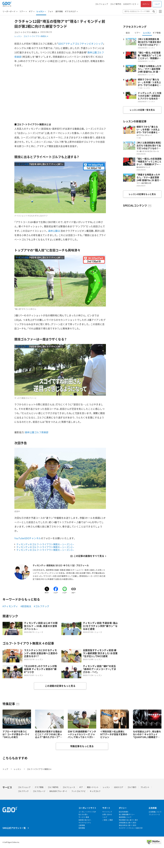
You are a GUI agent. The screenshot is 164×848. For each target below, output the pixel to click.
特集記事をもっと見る (82, 746)
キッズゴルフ (95, 791)
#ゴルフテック (41, 606)
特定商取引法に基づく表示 (128, 820)
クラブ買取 (39, 787)
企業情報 (82, 825)
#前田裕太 (26, 606)
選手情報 (59, 11)
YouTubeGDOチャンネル (27, 538)
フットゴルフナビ (78, 791)
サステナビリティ (85, 823)
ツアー (22, 11)
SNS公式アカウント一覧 (14, 828)
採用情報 (82, 828)
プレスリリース (154, 814)
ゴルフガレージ (39, 791)
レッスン (40, 11)
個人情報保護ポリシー (127, 814)
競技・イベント (93, 787)
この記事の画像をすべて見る (89, 556)
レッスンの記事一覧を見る (142, 109)
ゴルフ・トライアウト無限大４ (36, 36)
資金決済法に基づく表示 (127, 825)
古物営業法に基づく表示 (127, 823)
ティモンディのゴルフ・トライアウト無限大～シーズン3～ (45, 549)
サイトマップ (107, 812)
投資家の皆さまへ (85, 820)
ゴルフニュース (69, 787)
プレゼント (144, 787)
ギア (31, 11)
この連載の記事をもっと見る (60, 686)
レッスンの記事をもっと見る (142, 194)
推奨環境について (125, 817)
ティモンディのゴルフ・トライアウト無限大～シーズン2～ (45, 547)
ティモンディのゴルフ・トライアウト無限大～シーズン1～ (45, 544)
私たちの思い (83, 814)
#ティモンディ (10, 606)
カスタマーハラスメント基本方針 (131, 828)
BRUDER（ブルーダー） (58, 791)
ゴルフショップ (101, 4)
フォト (50, 11)
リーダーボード (9, 11)
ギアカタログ (70, 11)
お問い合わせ (107, 814)
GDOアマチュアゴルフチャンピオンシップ (80, 43)
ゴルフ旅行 (131, 787)
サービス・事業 (84, 817)
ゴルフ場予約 (115, 4)
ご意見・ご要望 (107, 820)
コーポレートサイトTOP (87, 812)
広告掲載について (155, 812)
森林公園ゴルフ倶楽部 (36, 432)
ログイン (146, 4)
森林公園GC (54, 231)
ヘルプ (157, 4)
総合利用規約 (123, 812)
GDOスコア (118, 787)
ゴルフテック (23, 791)
